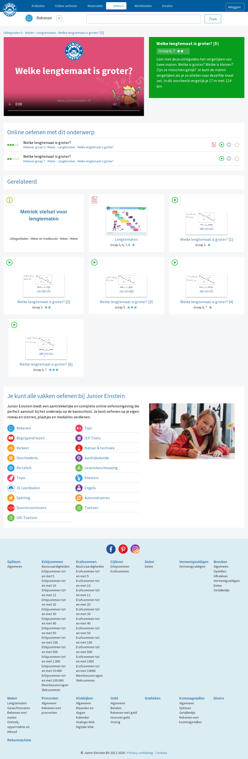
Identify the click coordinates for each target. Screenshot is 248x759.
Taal (83, 428)
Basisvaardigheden (56, 566)
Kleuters (87, 477)
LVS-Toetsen (22, 517)
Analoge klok (85, 722)
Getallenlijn (222, 590)
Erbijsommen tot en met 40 (54, 621)
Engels (85, 487)
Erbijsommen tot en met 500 (54, 649)
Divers (219, 698)
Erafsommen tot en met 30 (88, 611)
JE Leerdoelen (23, 487)
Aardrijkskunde (92, 457)
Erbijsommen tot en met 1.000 (54, 659)
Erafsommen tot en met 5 (88, 573)
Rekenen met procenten (51, 710)
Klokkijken (84, 698)
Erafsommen (86, 562)
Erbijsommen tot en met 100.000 (54, 678)
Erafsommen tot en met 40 (88, 621)
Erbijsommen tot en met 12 (54, 592)
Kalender (82, 717)
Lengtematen (46, 32)
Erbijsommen (52, 562)
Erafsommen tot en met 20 (88, 602)
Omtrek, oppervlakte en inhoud (18, 727)
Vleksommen (51, 690)
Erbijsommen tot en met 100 (54, 640)
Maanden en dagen (84, 710)
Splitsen (13, 562)
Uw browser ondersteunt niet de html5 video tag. (74, 76)
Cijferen (116, 562)
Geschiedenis (22, 457)
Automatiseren (92, 497)
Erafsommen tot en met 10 (88, 583)
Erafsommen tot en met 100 (88, 640)
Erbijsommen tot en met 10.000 (54, 668)
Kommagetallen (191, 698)
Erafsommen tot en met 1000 (88, 659)
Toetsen (86, 507)
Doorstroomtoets (26, 507)
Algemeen (14, 566)
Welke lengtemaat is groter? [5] (81, 32)
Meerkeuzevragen (55, 685)
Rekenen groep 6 (34, 147)
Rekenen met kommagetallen (190, 719)
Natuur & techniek (95, 447)
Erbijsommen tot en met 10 (54, 583)
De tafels (19, 467)
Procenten (50, 698)
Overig (115, 722)
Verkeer (18, 447)
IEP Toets (88, 438)
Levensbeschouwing (96, 467)
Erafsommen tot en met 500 (88, 649)
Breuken (220, 562)
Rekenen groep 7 (34, 161)
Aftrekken (221, 576)
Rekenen (44, 18)
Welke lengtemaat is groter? (47, 142)
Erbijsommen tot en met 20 (54, 602)
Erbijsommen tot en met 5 (54, 573)
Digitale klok (85, 727)
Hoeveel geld (120, 717)
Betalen (116, 708)
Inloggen (234, 7)
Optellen (220, 571)
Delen (149, 562)
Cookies (161, 753)
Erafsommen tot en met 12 (88, 592)
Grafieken (153, 698)
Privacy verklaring (140, 753)
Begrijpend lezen (26, 438)
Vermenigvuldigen (194, 562)
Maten (29, 32)
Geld (114, 698)
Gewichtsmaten (18, 708)
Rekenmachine (19, 740)
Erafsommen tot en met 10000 (88, 668)
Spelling (18, 497)
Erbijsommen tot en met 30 (54, 611)
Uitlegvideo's (13, 32)
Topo (16, 477)
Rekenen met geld (123, 712)
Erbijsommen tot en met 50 (54, 630)
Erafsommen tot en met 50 (88, 630)
